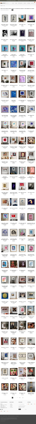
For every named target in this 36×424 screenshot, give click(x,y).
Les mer (25, 409)
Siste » (23, 397)
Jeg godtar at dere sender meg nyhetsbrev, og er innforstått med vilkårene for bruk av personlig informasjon (22, 407)
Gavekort (11, 405)
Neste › (20, 397)
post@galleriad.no (4, 406)
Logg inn (11, 406)
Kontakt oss (11, 407)
